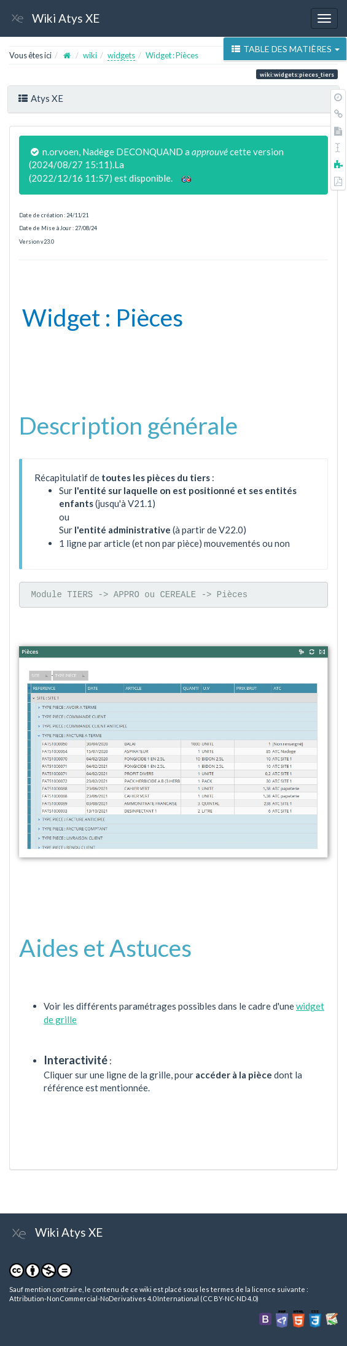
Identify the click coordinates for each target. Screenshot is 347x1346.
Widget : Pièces (172, 55)
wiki (90, 55)
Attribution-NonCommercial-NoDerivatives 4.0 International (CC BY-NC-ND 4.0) (134, 1298)
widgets (121, 55)
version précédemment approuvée (194, 164)
